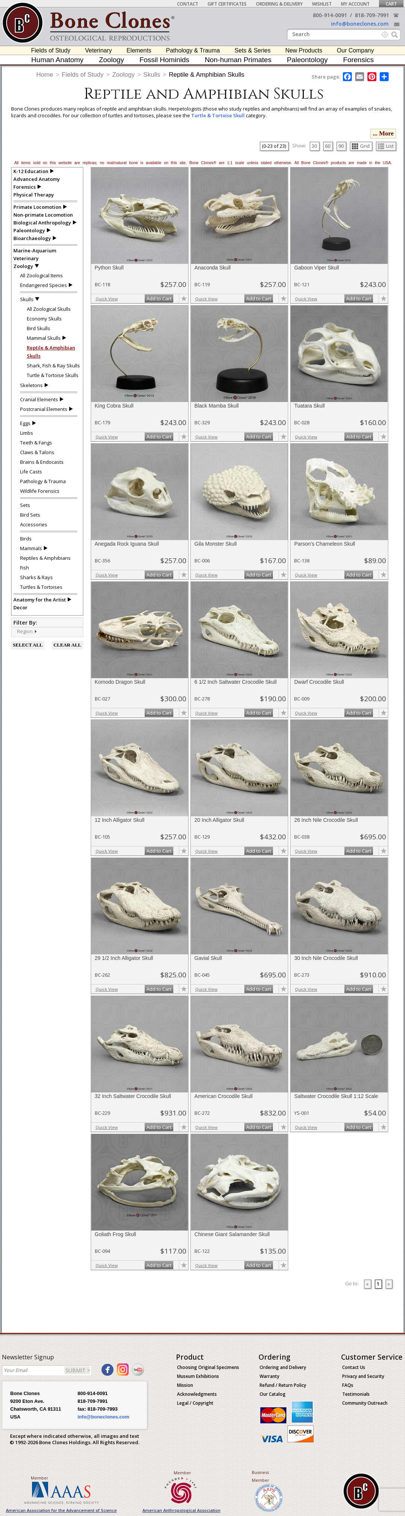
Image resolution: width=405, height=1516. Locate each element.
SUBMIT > (77, 1370)
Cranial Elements (39, 399)
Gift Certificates (227, 4)
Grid (361, 146)
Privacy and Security (363, 1376)
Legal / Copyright (195, 1403)
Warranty (269, 1376)
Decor (20, 607)
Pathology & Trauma (193, 50)
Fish (24, 567)
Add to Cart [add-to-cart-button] (159, 298)
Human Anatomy (57, 60)
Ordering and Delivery (283, 1367)
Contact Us (353, 1367)
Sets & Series (253, 50)
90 (341, 146)
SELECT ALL (28, 645)
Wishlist (322, 4)
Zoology (111, 60)
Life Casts (31, 471)
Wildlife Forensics (40, 491)
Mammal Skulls (44, 338)
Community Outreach (365, 1403)
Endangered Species (43, 285)
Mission (185, 1385)
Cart (391, 4)
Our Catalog (273, 1394)
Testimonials (356, 1394)
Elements (138, 50)
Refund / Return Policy (283, 1385)
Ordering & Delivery (279, 4)
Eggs (25, 423)
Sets (25, 505)
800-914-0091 (330, 15)
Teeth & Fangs (36, 442)
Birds (26, 538)
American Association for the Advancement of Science (61, 1510)
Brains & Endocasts (42, 462)
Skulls (151, 74)
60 (327, 146)
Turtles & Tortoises (41, 587)
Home (44, 74)
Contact (187, 4)
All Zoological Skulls (49, 309)
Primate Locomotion (37, 207)
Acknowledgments (197, 1394)
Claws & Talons (37, 452)
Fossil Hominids (164, 60)
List (385, 146)
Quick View (107, 298)
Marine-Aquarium (34, 250)
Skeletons (31, 385)
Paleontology (307, 60)
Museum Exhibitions (198, 1376)
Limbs (26, 433)
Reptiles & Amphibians (45, 558)
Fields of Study (51, 50)
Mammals (31, 548)
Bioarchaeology (32, 238)
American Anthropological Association (181, 1510)
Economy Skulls (44, 318)
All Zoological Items (41, 275)
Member (39, 1478)
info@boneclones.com (360, 23)
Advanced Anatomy (36, 179)
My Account (355, 4)
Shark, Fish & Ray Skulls (53, 365)
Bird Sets (30, 514)
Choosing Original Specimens (208, 1367)
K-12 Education (30, 171)
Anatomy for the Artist (39, 599)
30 (314, 146)
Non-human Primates (238, 60)
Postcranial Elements (43, 409)
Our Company (355, 50)
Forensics (358, 60)
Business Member (260, 1476)
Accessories (33, 524)
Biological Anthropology (42, 222)
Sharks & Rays (36, 577)
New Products (303, 50)
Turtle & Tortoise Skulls (52, 375)
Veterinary (98, 50)
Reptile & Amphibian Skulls (206, 74)
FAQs (347, 1385)
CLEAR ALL (67, 645)
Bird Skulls (38, 328)
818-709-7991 (372, 15)
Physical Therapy (33, 194)
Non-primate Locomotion (43, 214)
